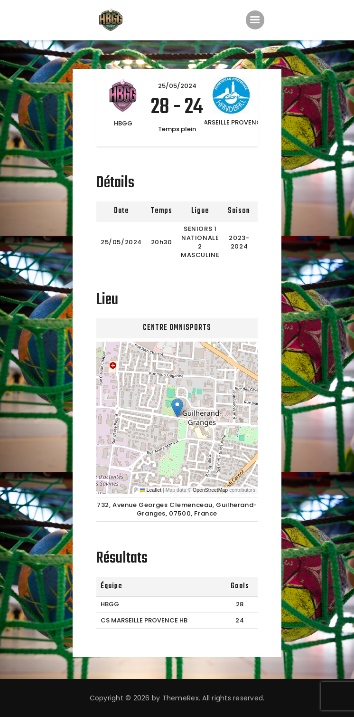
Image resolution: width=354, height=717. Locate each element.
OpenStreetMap (210, 490)
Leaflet (150, 490)
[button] (177, 408)
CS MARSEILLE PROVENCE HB (144, 620)
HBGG (110, 604)
